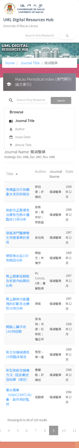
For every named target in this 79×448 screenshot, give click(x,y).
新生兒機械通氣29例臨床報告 (17, 354)
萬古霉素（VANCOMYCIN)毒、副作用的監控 (19, 396)
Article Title (20, 145)
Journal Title (29, 62)
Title (12, 173)
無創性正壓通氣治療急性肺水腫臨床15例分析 (17, 214)
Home (10, 62)
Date (69, 171)
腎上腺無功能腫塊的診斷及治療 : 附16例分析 (18, 303)
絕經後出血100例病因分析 (17, 258)
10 (64, 430)
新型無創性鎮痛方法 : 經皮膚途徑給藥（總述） (17, 375)
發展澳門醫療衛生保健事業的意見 (17, 237)
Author (17, 129)
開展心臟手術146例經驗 (16, 329)
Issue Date (20, 137)
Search (61, 100)
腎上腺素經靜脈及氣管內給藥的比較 (17, 281)
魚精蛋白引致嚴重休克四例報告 (17, 191)
